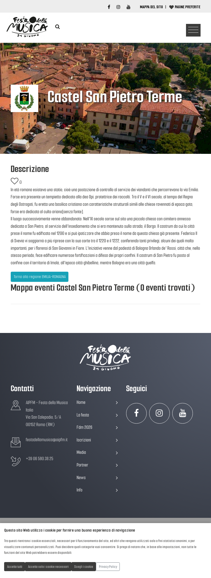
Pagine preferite (187, 7)
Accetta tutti (14, 566)
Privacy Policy (108, 566)
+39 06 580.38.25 (39, 458)
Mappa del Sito (151, 7)
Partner (97, 465)
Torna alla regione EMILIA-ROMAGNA (40, 276)
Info (97, 490)
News (97, 477)
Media (97, 452)
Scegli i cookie (83, 566)
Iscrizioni (97, 440)
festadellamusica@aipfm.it (47, 440)
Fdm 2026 (97, 427)
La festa (97, 415)
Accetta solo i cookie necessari (48, 566)
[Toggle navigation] (193, 30)
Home (97, 402)
